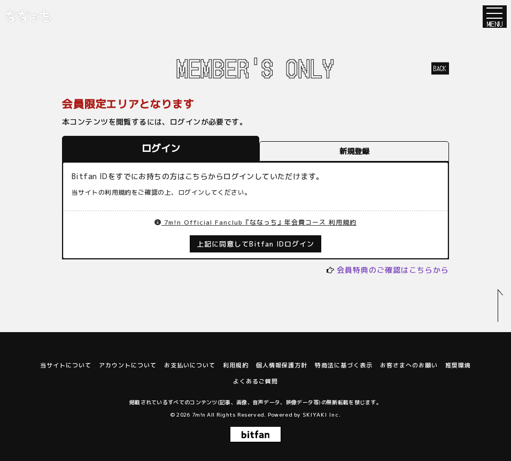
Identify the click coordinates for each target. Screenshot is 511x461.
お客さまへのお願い (409, 365)
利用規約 (236, 365)
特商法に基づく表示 (344, 365)
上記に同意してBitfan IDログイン (256, 244)
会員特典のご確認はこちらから (393, 270)
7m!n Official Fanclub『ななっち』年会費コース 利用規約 (255, 222)
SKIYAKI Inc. (322, 414)
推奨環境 (458, 365)
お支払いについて (189, 365)
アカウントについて (128, 365)
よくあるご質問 (255, 381)
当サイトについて (65, 365)
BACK (440, 68)
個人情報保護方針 (281, 365)
